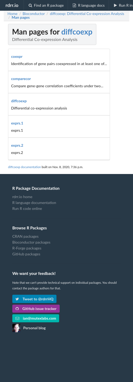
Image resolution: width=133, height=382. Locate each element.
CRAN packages (25, 236)
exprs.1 (17, 123)
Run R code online (27, 208)
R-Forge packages (26, 248)
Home (12, 14)
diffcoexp (76, 31)
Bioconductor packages (31, 242)
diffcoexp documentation (24, 167)
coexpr (17, 56)
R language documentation (34, 202)
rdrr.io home (22, 197)
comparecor (21, 78)
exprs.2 (17, 145)
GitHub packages (26, 254)
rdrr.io (11, 5)
